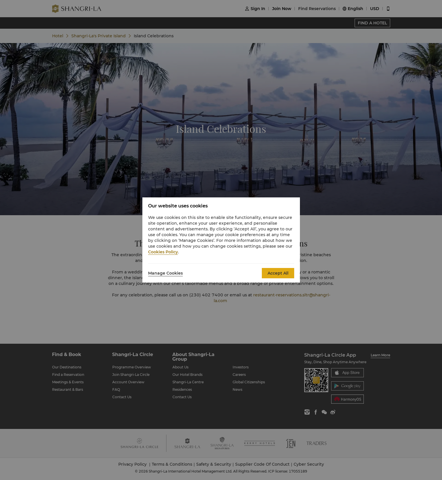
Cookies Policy (163, 251)
